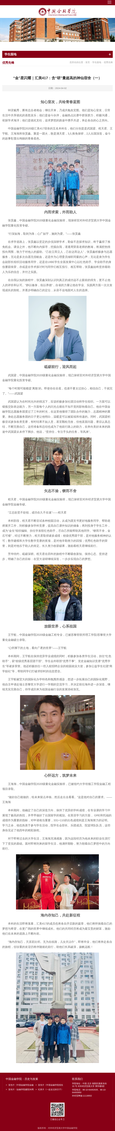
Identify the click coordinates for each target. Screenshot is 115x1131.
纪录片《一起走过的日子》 (49, 1089)
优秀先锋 (108, 62)
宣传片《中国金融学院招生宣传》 (49, 1085)
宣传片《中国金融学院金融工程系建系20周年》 (19, 1085)
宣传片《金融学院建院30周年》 (20, 1089)
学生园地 (96, 62)
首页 (87, 62)
